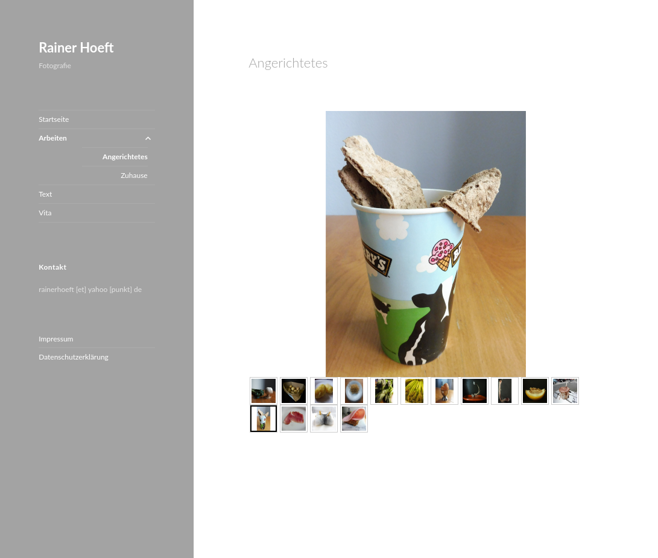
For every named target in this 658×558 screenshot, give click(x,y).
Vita (45, 212)
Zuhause (134, 175)
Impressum (56, 338)
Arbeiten (53, 137)
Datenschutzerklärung (74, 356)
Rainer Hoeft (76, 47)
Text (45, 193)
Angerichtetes (125, 156)
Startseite (54, 119)
